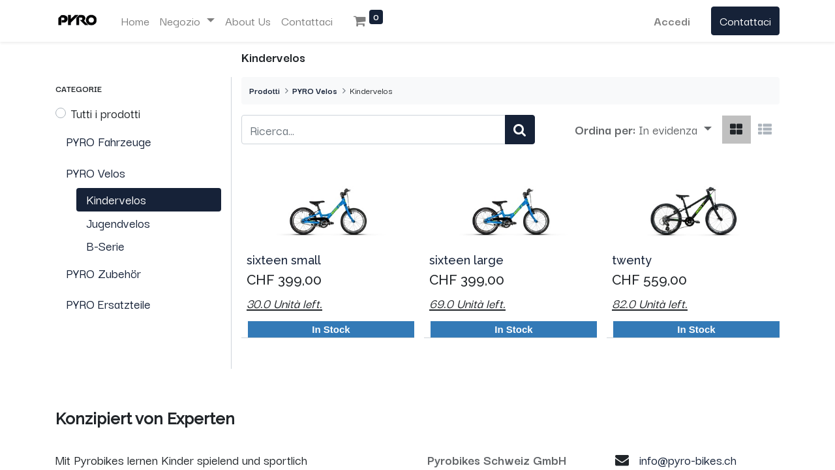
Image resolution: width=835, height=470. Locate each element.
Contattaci (745, 20)
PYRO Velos (314, 90)
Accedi (672, 20)
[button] (675, 130)
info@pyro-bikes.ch (687, 459)
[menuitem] (135, 21)
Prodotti (264, 90)
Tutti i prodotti (105, 113)
